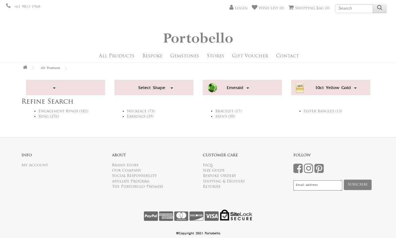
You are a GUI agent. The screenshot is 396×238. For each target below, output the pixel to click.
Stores (215, 56)
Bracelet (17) (228, 111)
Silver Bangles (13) (323, 111)
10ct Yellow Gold (336, 88)
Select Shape (155, 88)
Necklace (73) (141, 111)
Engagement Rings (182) (63, 111)
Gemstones (184, 56)
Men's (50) (225, 117)
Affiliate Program (130, 181)
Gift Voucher (250, 56)
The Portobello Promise (137, 187)
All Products (117, 56)
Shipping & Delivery (224, 181)
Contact (287, 56)
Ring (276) (48, 117)
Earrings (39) (140, 117)
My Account (34, 165)
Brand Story (125, 165)
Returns (211, 187)
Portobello (198, 38)
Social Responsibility (134, 176)
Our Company (126, 171)
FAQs (208, 165)
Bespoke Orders (219, 176)
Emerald (238, 88)
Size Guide (214, 171)
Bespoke (152, 56)
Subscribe (358, 184)
